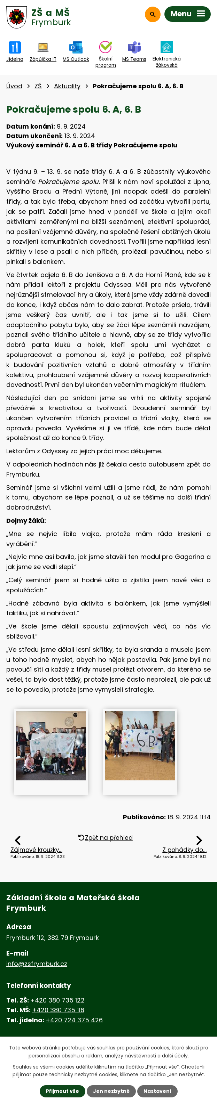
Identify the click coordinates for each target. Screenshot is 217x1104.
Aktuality (67, 86)
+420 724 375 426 (74, 1020)
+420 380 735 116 (58, 1010)
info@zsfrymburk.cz (36, 963)
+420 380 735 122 (57, 1000)
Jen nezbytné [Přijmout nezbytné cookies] (111, 1091)
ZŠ (38, 86)
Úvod (14, 86)
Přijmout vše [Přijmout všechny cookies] (62, 1091)
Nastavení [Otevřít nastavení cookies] (157, 1091)
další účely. (175, 1055)
